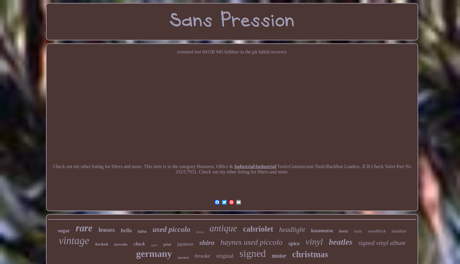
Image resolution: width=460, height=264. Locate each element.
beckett (101, 244)
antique (223, 228)
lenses (107, 229)
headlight (292, 229)
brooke (202, 256)
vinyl (314, 241)
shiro (207, 242)
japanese (185, 243)
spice (294, 243)
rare (84, 228)
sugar (64, 230)
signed (252, 253)
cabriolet (258, 229)
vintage (74, 240)
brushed (183, 257)
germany (154, 253)
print (167, 244)
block (199, 232)
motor (279, 255)
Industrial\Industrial (255, 166)
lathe (142, 231)
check (139, 243)
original (225, 256)
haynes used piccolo (251, 242)
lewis (343, 231)
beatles (340, 241)
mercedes (121, 244)
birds (358, 231)
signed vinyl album (381, 242)
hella (126, 230)
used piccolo (171, 229)
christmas (310, 254)
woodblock (377, 231)
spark (154, 245)
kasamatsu (322, 230)
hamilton (399, 231)
